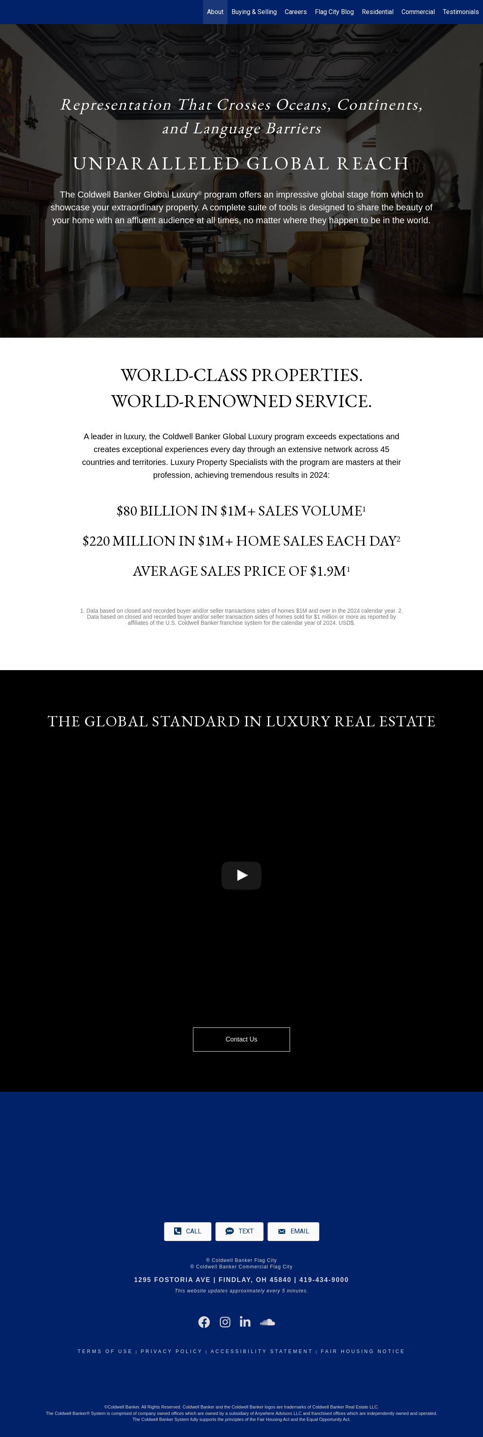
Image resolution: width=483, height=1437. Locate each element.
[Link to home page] (10, 12)
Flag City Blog (334, 12)
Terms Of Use (105, 1351)
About (215, 12)
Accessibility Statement (262, 1351)
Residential (378, 12)
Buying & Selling (254, 12)
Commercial (418, 12)
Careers (296, 12)
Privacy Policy (172, 1351)
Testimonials (461, 12)
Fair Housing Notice (363, 1351)
